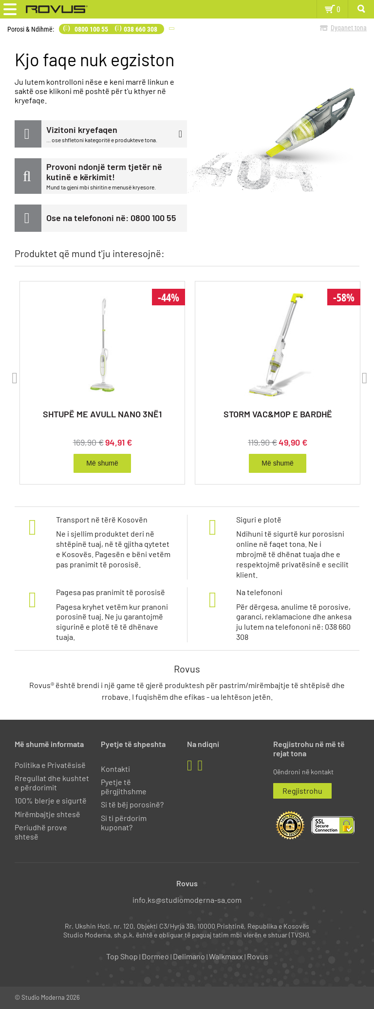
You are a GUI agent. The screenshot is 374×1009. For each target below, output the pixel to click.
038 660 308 (140, 29)
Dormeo (155, 956)
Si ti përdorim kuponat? (124, 822)
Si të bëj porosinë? (132, 804)
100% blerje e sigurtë (51, 800)
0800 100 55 (91, 29)
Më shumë (102, 463)
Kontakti (115, 768)
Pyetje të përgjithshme (124, 786)
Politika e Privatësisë (50, 764)
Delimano (189, 956)
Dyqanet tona (349, 28)
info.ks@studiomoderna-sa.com (187, 899)
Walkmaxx (226, 956)
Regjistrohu (302, 790)
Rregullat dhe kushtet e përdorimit (52, 782)
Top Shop (122, 956)
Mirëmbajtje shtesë (47, 814)
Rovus (257, 956)
